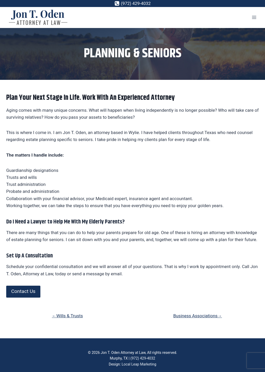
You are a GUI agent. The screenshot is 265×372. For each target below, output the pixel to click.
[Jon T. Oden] (38, 17)
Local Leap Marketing (139, 364)
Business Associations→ (197, 315)
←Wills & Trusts (67, 315)
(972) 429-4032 (142, 358)
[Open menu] (254, 17)
